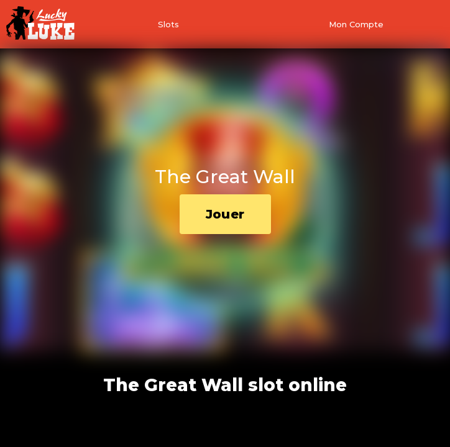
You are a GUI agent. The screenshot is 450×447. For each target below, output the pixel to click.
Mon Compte (356, 24)
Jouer (225, 214)
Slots (168, 24)
